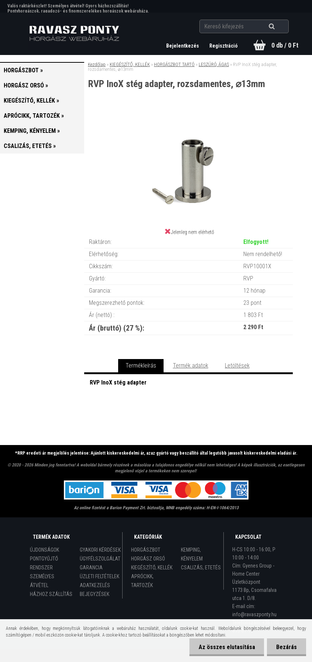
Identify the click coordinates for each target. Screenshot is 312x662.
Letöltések (237, 365)
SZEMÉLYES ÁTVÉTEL (42, 580)
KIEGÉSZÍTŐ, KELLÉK (130, 64)
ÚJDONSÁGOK (44, 550)
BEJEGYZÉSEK (94, 594)
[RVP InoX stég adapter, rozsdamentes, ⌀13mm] (188, 119)
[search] (280, 27)
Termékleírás (141, 365)
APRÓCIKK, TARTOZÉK (142, 580)
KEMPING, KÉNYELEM (192, 554)
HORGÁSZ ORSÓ (148, 559)
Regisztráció (223, 46)
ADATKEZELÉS (95, 585)
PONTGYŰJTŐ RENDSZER (44, 563)
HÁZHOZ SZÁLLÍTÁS (51, 594)
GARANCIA (91, 567)
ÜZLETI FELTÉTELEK (99, 576)
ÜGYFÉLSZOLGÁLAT (100, 559)
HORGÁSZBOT (145, 550)
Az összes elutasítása (226, 647)
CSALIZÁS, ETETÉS (201, 567)
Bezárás (286, 647)
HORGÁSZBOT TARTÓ (174, 64)
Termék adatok (190, 365)
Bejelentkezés (183, 46)
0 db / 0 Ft (284, 45)
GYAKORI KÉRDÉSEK (100, 550)
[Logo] (74, 33)
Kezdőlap (97, 64)
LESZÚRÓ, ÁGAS (214, 64)
